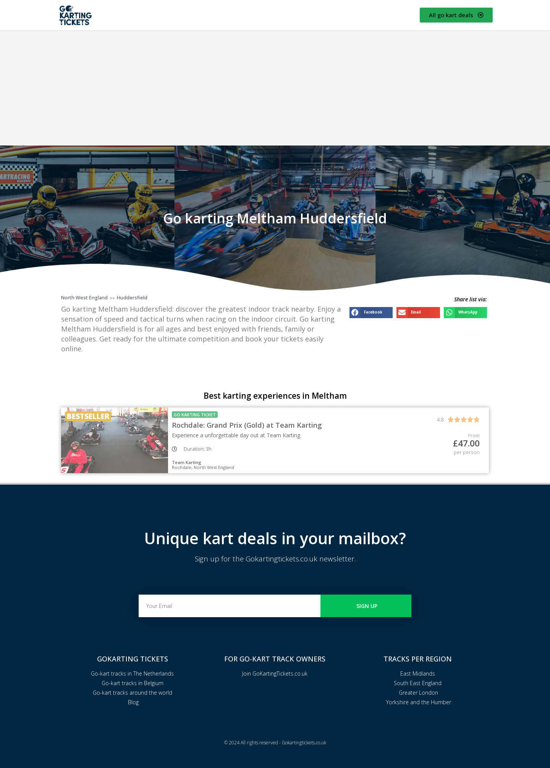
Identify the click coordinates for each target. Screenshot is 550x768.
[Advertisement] (275, 88)
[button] (371, 312)
